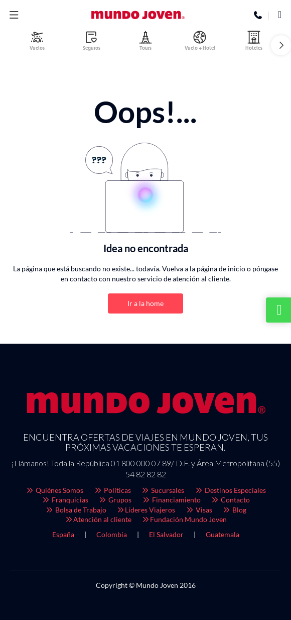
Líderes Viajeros (146, 509)
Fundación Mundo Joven (184, 519)
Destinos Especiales (230, 490)
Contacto (230, 499)
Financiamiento (171, 499)
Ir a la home (145, 303)
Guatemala (222, 534)
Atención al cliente (97, 519)
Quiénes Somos (55, 490)
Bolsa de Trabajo (75, 509)
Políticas (112, 490)
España (63, 534)
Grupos (115, 499)
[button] (281, 45)
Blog (234, 509)
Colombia (111, 534)
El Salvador (166, 534)
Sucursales (163, 490)
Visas (198, 509)
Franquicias (64, 499)
